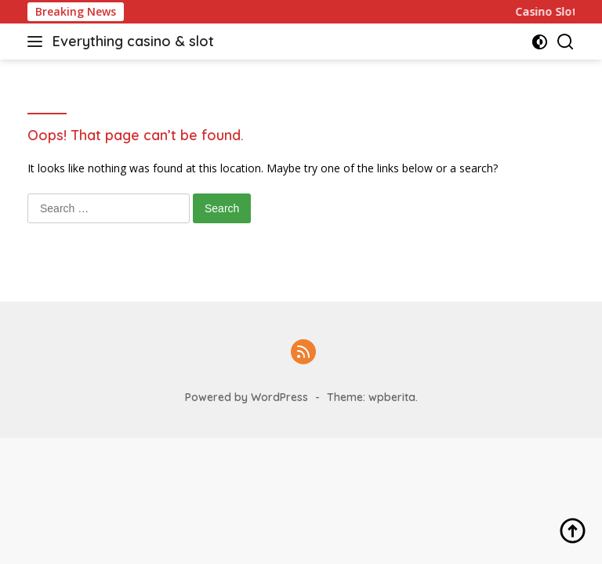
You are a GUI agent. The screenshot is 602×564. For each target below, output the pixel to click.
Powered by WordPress (246, 397)
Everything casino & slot (133, 41)
